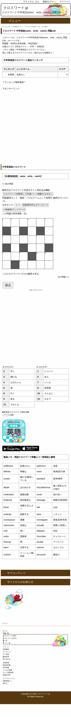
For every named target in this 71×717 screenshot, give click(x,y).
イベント (6, 647)
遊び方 (5, 683)
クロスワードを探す (10, 636)
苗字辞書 (6, 667)
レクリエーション (9, 678)
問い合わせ (6, 659)
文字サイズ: (8, 205)
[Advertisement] (35, 125)
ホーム (5, 631)
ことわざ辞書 (7, 670)
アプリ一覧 (6, 643)
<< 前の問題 (7, 184)
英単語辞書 (6, 665)
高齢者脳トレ (7, 681)
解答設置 (6, 656)
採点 (8, 285)
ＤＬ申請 (6, 654)
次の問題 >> (63, 277)
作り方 (5, 641)
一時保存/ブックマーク (14, 209)
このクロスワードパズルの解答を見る (20, 274)
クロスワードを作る (10, 638)
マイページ (64, 1)
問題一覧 (6, 633)
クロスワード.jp (15, 8)
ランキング (6, 652)
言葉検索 (6, 649)
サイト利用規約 (8, 672)
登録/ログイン (49, 1)
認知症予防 (6, 675)
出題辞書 (6, 662)
